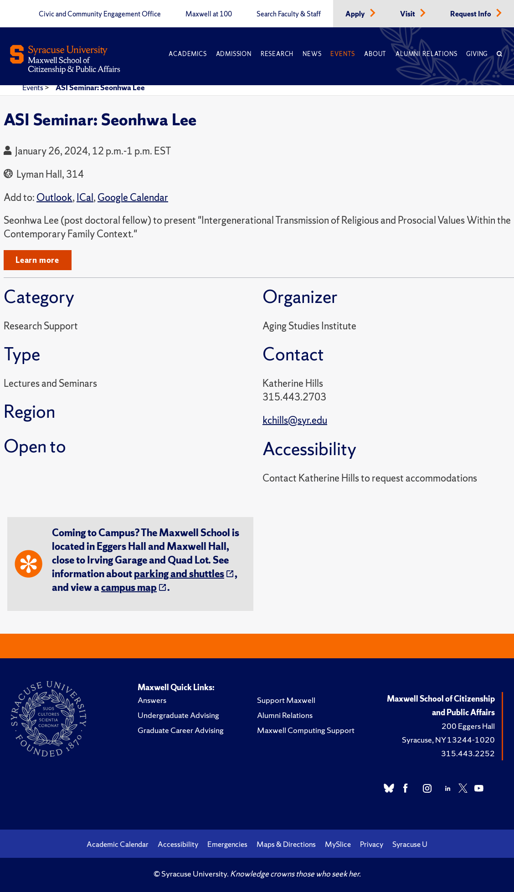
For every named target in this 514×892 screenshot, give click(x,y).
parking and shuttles (179, 573)
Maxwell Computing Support (306, 730)
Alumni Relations (426, 54)
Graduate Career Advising (181, 730)
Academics (187, 54)
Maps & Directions (286, 844)
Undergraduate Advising (178, 715)
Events (342, 54)
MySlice (338, 844)
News (312, 54)
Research (277, 54)
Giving (477, 54)
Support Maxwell (286, 700)
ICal (85, 197)
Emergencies (227, 844)
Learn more (37, 260)
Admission (234, 54)
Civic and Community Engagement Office (100, 14)
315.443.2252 (468, 753)
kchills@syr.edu (294, 420)
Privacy (371, 844)
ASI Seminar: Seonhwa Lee (100, 87)
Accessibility (178, 844)
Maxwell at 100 (208, 14)
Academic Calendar (118, 844)
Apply (355, 14)
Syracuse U (409, 844)
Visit (408, 14)
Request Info (471, 14)
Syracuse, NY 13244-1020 (448, 739)
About (375, 54)
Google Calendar (133, 197)
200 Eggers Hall (468, 726)
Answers (152, 700)
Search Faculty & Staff (289, 14)
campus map (129, 587)
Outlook (54, 197)
